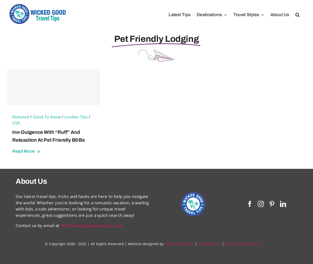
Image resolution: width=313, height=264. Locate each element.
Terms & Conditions (242, 243)
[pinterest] (272, 204)
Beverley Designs (179, 243)
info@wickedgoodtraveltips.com (91, 225)
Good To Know (47, 117)
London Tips (76, 117)
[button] (297, 14)
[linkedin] (283, 204)
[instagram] (261, 204)
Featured (20, 117)
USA (16, 123)
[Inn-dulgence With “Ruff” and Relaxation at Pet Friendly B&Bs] (53, 87)
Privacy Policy (209, 243)
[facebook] (250, 204)
